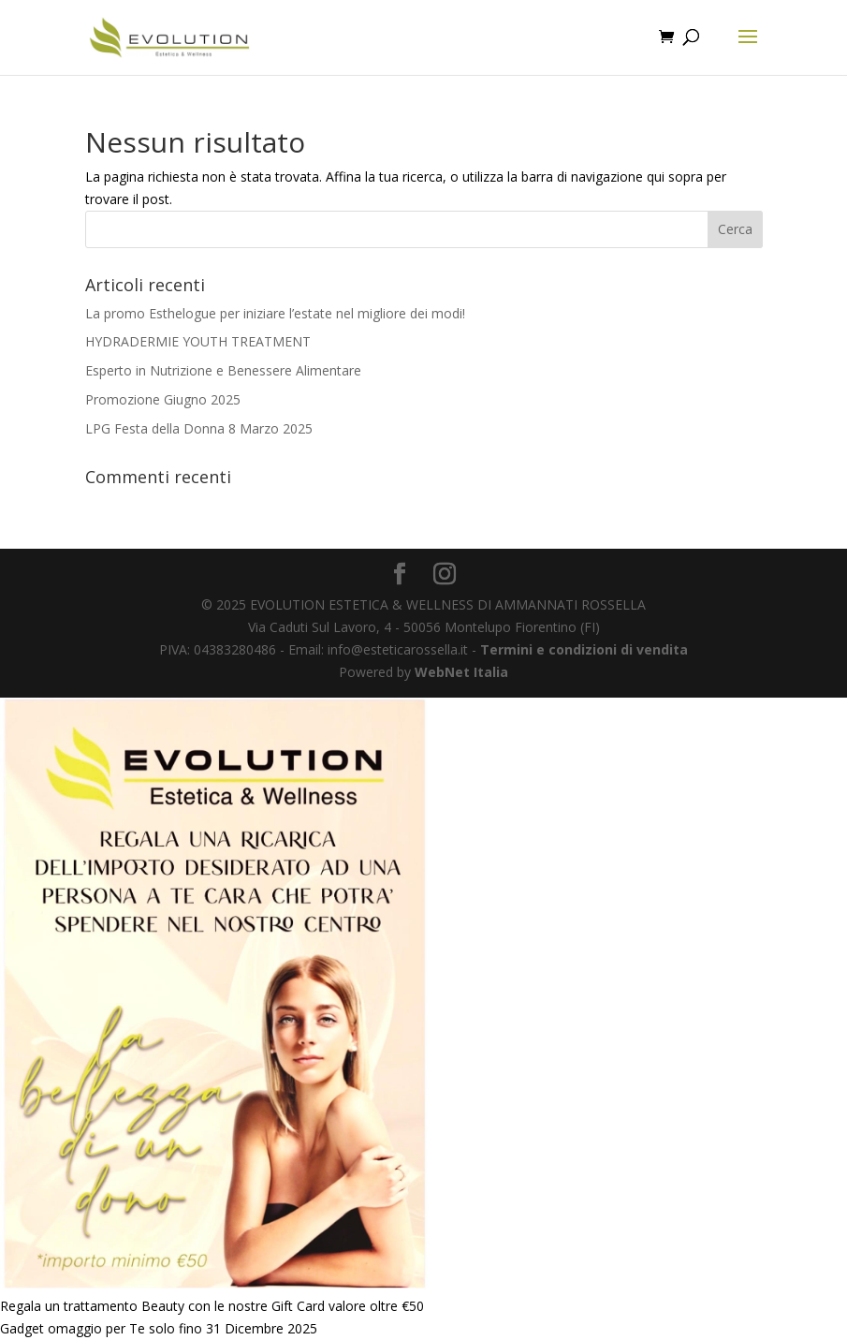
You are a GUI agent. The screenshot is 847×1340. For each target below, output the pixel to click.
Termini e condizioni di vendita (584, 649)
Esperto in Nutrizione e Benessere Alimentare (223, 370)
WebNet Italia (461, 672)
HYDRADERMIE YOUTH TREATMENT (198, 341)
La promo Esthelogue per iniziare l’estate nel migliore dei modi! (275, 313)
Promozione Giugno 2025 (163, 399)
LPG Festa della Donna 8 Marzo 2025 (199, 428)
